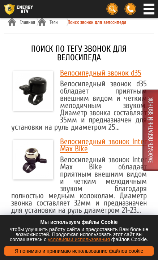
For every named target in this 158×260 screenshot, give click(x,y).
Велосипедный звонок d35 (100, 73)
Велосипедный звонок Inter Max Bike (103, 145)
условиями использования (79, 239)
